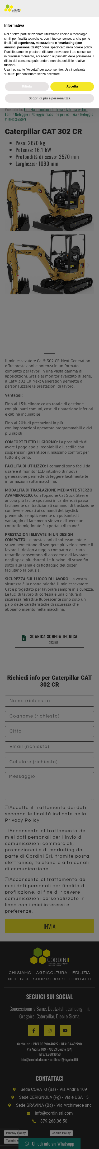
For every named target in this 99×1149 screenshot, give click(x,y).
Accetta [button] (72, 1127)
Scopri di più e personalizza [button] (49, 1139)
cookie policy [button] (83, 1088)
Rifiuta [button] (27, 1127)
